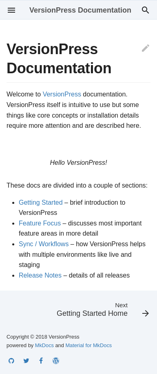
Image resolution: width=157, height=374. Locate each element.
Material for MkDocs (88, 345)
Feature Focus (40, 223)
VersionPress (62, 94)
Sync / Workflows (44, 244)
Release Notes (40, 275)
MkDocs (44, 345)
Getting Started (41, 202)
